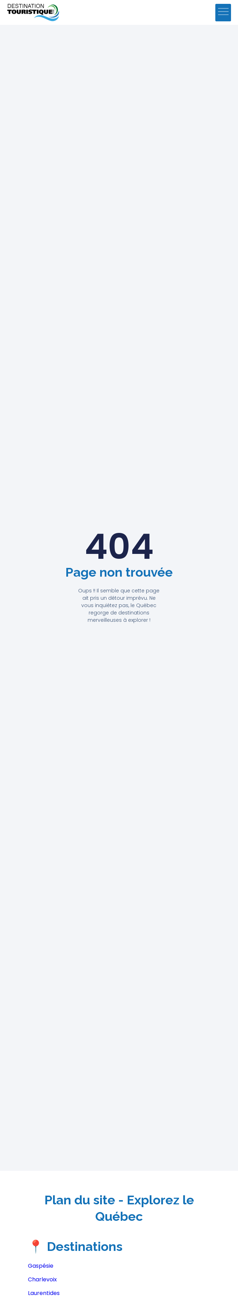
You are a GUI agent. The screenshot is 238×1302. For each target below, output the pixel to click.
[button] (223, 12)
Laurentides (44, 1293)
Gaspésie (40, 1266)
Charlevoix (42, 1279)
